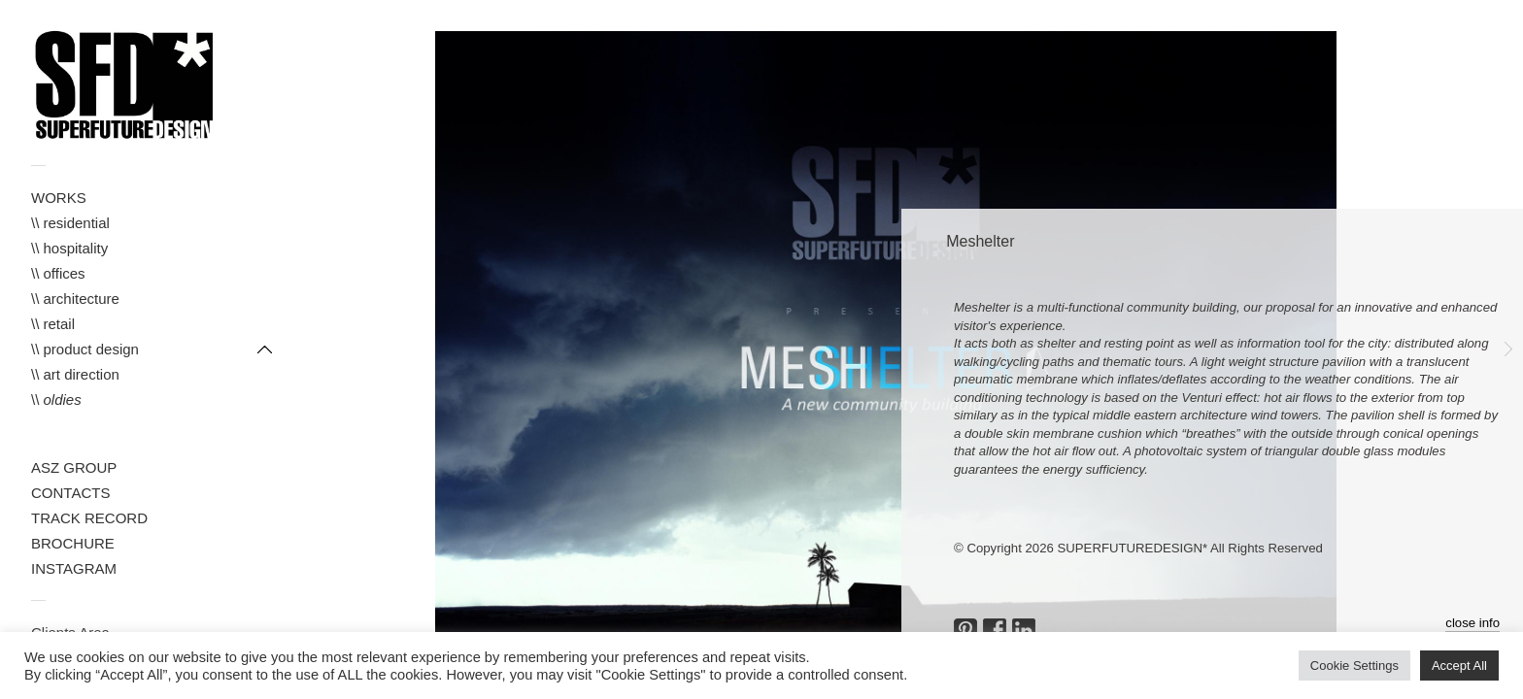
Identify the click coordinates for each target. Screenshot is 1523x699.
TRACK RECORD (89, 518)
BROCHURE (73, 543)
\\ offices (58, 273)
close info (1472, 623)
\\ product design (85, 349)
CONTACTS (70, 492)
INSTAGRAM (74, 568)
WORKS (58, 197)
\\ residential (70, 223)
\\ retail (53, 324)
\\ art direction (75, 374)
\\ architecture (75, 298)
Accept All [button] (1459, 665)
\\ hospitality (69, 248)
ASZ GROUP (74, 467)
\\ (56, 399)
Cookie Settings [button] (1354, 665)
